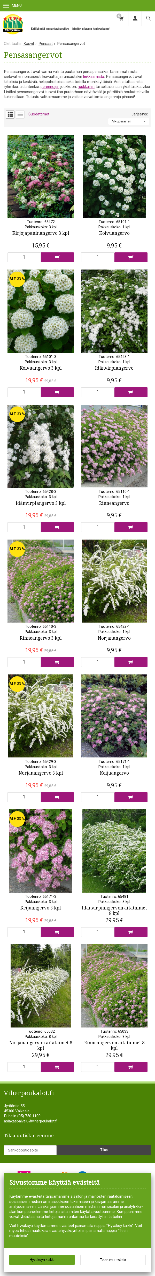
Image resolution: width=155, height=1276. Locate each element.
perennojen (50, 86)
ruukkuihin (86, 86)
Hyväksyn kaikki (42, 1260)
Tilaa (104, 1160)
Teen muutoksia (113, 1260)
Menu (12, 5)
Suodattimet (38, 114)
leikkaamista (93, 76)
